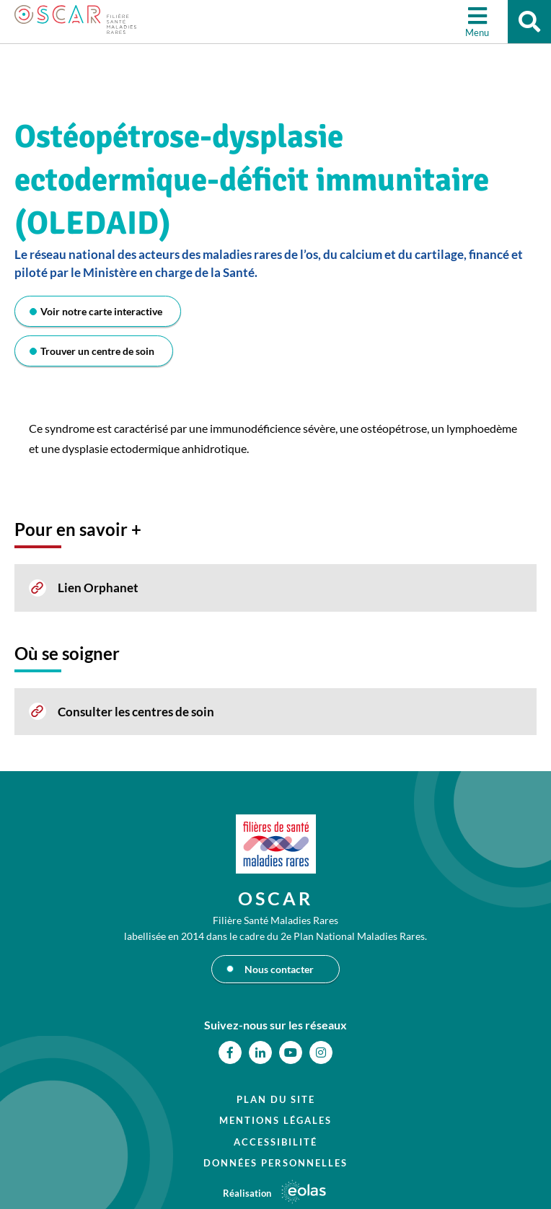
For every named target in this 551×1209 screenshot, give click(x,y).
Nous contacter (279, 969)
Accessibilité (275, 1142)
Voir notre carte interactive (101, 311)
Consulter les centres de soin (136, 711)
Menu (477, 32)
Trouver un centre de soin (97, 351)
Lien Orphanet (98, 587)
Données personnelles (275, 1163)
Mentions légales (275, 1120)
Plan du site (276, 1099)
